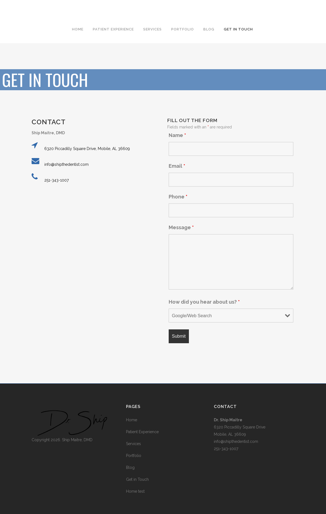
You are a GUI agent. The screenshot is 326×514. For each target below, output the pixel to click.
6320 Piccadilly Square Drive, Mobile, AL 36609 (87, 148)
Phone (178, 197)
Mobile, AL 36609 (230, 434)
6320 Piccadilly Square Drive (239, 427)
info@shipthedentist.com (66, 164)
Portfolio (133, 455)
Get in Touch (137, 479)
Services (133, 443)
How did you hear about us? (204, 302)
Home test (135, 491)
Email (177, 166)
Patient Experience (142, 432)
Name (177, 135)
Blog (130, 467)
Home (131, 420)
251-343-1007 (56, 180)
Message (181, 227)
